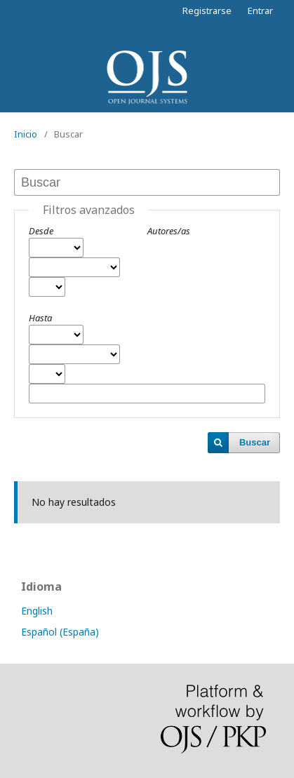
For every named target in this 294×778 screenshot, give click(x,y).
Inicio (25, 134)
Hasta (40, 317)
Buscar (254, 442)
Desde (41, 230)
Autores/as (168, 230)
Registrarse (207, 10)
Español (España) (60, 631)
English (37, 610)
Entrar (260, 10)
